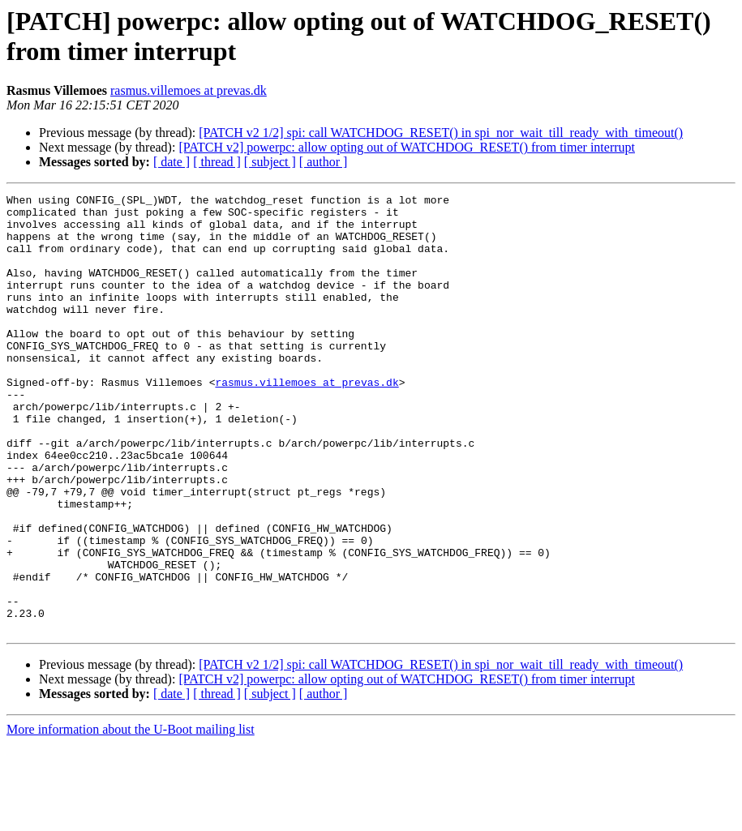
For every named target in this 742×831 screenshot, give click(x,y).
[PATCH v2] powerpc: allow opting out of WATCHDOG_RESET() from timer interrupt (406, 147)
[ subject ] (270, 162)
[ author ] (323, 162)
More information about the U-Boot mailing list (130, 817)
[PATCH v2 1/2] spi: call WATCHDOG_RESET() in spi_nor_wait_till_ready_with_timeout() (441, 132)
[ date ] (171, 162)
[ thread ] (217, 162)
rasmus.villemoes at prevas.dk (188, 90)
